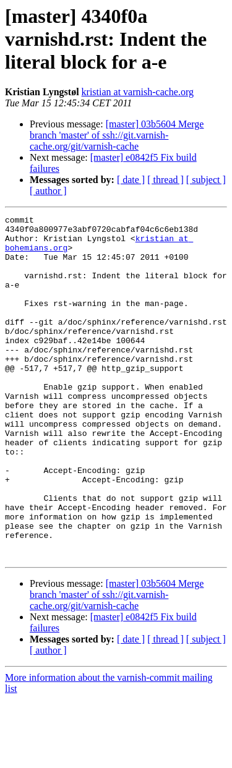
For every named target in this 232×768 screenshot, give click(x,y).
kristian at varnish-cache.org (138, 92)
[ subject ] (206, 179)
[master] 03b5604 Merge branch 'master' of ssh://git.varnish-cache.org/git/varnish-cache (117, 135)
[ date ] (131, 179)
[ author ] (48, 191)
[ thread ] (165, 179)
